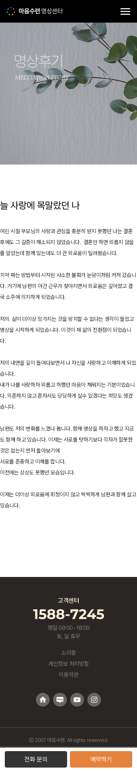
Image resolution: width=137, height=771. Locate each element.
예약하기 (101, 759)
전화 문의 (35, 759)
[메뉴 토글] (125, 11)
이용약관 (68, 674)
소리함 (68, 652)
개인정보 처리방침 (68, 663)
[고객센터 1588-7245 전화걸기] (68, 613)
